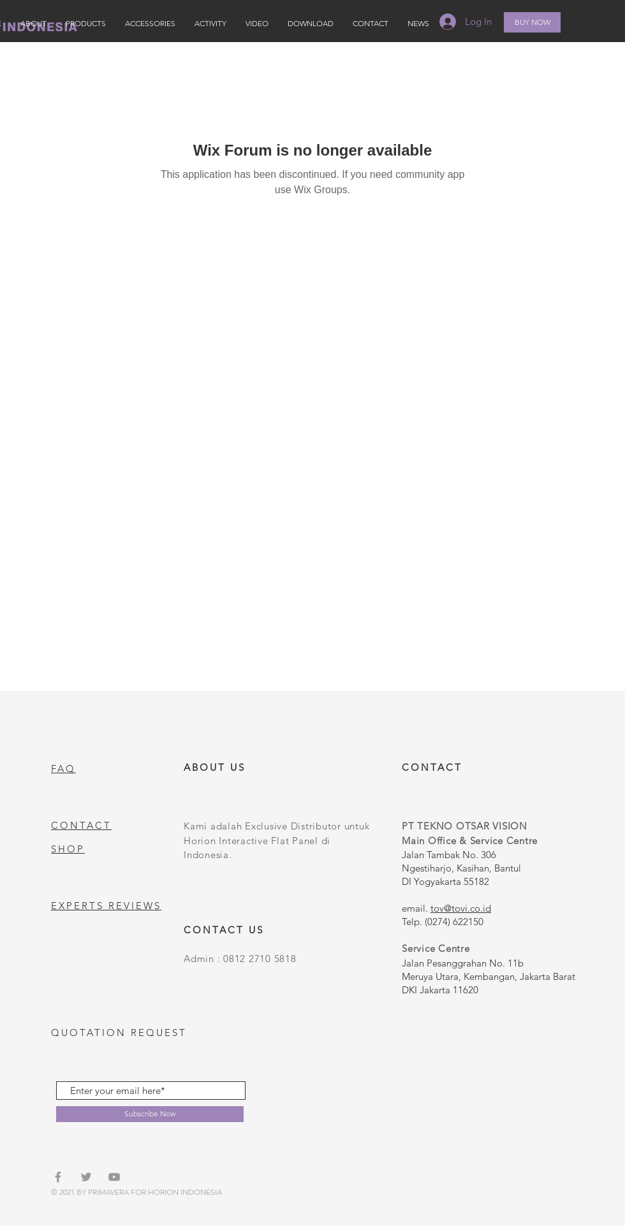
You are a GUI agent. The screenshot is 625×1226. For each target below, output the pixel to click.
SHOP (68, 849)
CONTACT (81, 825)
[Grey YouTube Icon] (114, 1177)
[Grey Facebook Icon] (58, 1177)
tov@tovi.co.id (460, 908)
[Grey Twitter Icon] (86, 1177)
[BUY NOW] (532, 22)
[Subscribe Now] (150, 1114)
